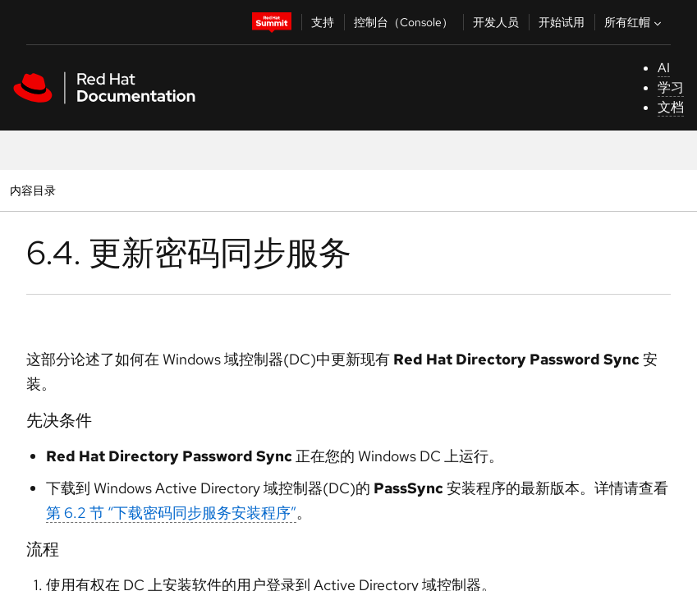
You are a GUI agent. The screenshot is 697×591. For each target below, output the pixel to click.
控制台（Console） (403, 22)
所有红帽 (634, 22)
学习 (671, 87)
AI (664, 67)
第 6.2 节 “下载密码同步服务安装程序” (171, 512)
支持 (322, 22)
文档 (671, 107)
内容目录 (32, 190)
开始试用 (562, 22)
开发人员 (496, 22)
